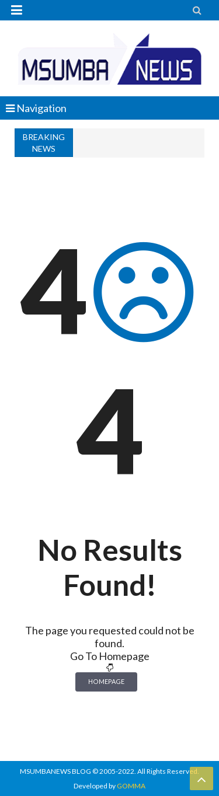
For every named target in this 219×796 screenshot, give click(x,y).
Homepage (106, 681)
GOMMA (131, 785)
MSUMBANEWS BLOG (55, 771)
